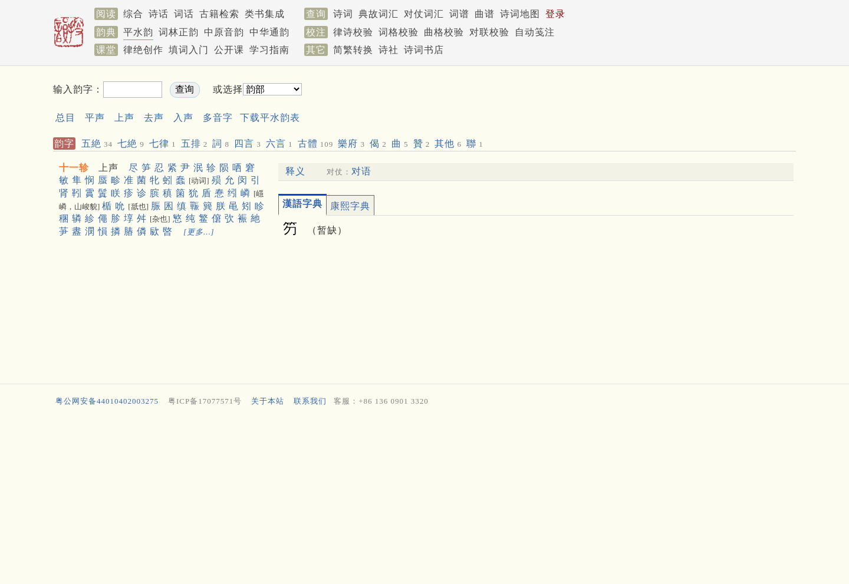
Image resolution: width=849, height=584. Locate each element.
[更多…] (199, 231)
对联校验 (489, 32)
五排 (194, 143)
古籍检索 (219, 14)
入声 (183, 118)
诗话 (159, 14)
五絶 (97, 143)
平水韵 (138, 32)
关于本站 (267, 401)
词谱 (459, 14)
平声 (95, 118)
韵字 (64, 143)
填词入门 (189, 50)
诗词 (343, 14)
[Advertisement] (534, 99)
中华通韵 (269, 32)
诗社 (389, 50)
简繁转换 (353, 50)
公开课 (229, 50)
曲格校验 (444, 32)
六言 (279, 143)
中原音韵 (224, 32)
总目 (65, 118)
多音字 (218, 118)
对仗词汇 (424, 14)
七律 (162, 143)
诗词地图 (520, 14)
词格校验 (399, 32)
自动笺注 (535, 32)
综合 (133, 14)
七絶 (130, 143)
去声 (154, 118)
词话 (184, 14)
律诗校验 (353, 32)
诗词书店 (424, 50)
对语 (361, 171)
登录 (555, 14)
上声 (124, 118)
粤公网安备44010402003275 (107, 401)
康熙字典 (350, 206)
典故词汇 (378, 14)
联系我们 (310, 401)
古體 (316, 143)
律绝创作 (143, 50)
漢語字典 (302, 204)
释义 (295, 171)
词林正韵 (179, 32)
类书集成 (265, 14)
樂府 (351, 143)
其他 (448, 143)
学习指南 (269, 50)
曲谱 (485, 14)
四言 (247, 143)
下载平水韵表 (270, 118)
